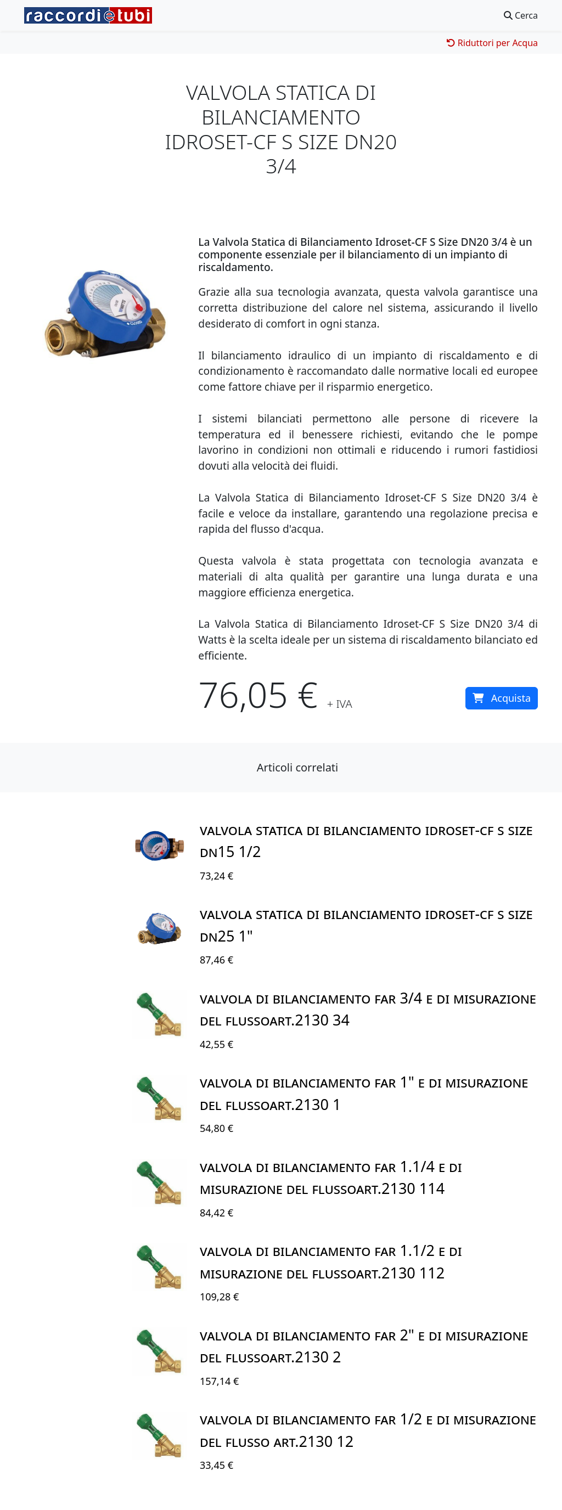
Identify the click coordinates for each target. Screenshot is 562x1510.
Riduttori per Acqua (492, 43)
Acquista (502, 698)
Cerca (521, 15)
